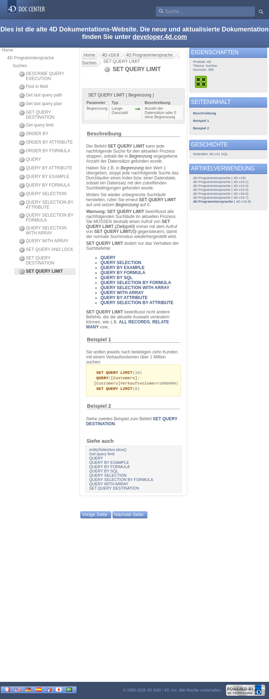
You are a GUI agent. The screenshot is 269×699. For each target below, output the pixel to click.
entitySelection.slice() (107, 451)
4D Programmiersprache (30, 57)
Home (7, 50)
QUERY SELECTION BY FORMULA (46, 218)
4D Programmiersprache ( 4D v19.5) (221, 190)
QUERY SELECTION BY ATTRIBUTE (46, 205)
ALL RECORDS (134, 321)
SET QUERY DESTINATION (36, 261)
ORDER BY (33, 134)
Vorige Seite (94, 516)
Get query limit (36, 125)
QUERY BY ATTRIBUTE (45, 168)
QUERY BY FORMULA (44, 185)
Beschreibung (104, 134)
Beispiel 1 (99, 339)
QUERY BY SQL (116, 277)
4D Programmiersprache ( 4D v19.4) (221, 186)
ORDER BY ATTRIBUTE (46, 142)
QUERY (30, 160)
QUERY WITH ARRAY (43, 241)
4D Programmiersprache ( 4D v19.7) (221, 197)
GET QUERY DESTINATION (36, 115)
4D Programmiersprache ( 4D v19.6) (221, 193)
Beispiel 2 (99, 407)
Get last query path (40, 95)
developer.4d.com (160, 36)
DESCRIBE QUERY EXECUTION (41, 76)
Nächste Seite (128, 516)
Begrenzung (141, 156)
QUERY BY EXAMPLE (44, 177)
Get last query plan (40, 104)
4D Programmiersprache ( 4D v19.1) (221, 182)
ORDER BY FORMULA (44, 151)
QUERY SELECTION (43, 194)
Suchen (20, 65)
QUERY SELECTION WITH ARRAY (43, 230)
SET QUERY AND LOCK (46, 250)
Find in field (33, 87)
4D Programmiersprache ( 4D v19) (219, 178)
